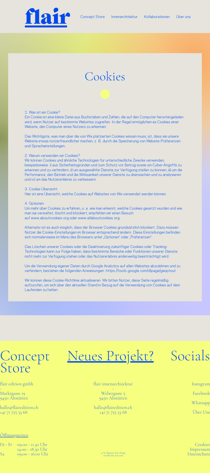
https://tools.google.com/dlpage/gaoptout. (141, 271)
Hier (28, 194)
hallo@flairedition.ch (19, 407)
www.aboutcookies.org (50, 218)
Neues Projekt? (110, 355)
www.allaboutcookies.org (99, 218)
